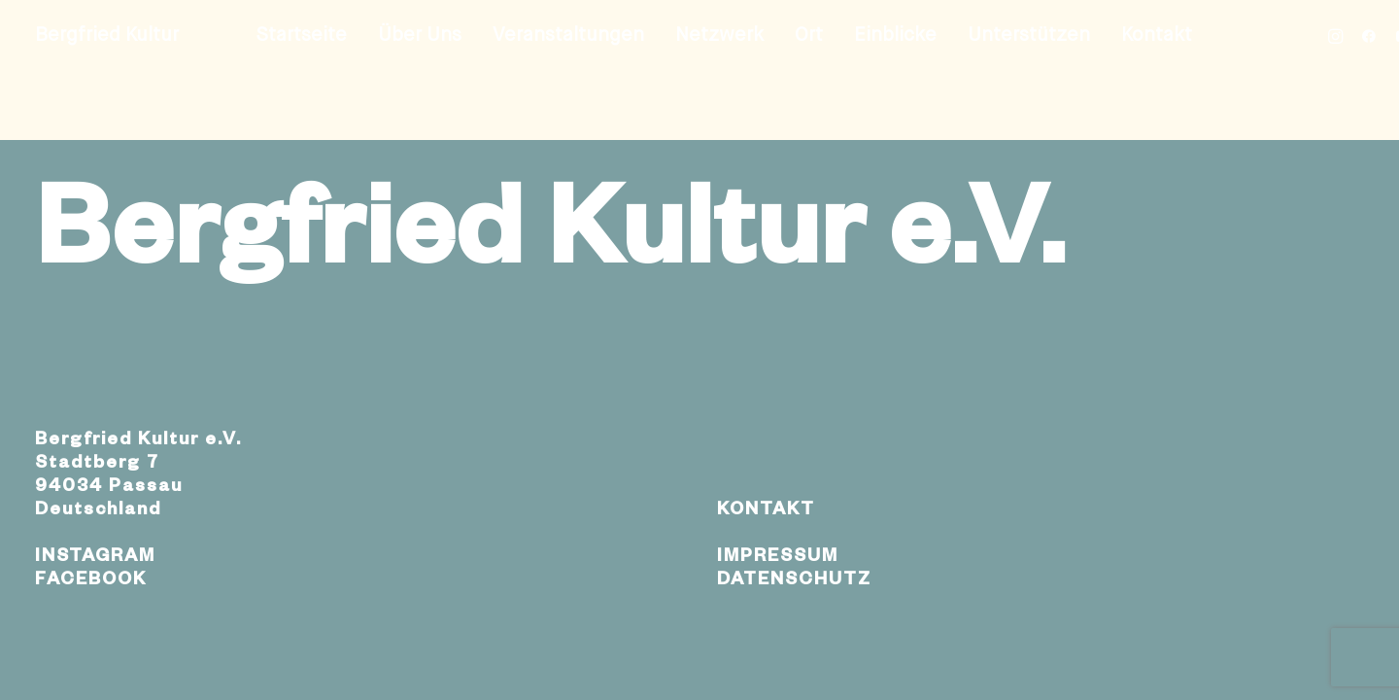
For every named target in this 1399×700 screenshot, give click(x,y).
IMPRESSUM (777, 558)
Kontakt (1156, 35)
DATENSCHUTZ (794, 581)
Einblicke (895, 35)
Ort (809, 35)
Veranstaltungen (568, 35)
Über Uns (419, 35)
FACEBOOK (91, 581)
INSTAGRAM (95, 558)
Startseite (301, 35)
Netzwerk (719, 35)
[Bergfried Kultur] (107, 36)
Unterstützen (1029, 35)
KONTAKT (766, 511)
